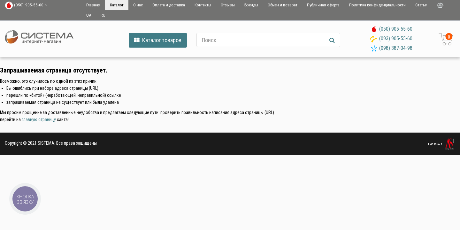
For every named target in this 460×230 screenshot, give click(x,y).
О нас (138, 5)
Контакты (203, 5)
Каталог (117, 5)
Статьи (421, 5)
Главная (93, 5)
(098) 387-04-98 (395, 48)
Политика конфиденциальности (377, 5)
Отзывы (228, 5)
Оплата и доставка (168, 5)
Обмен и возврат (282, 5)
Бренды (251, 5)
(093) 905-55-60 (395, 38)
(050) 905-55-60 (395, 29)
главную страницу (39, 119)
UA (88, 15)
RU (103, 15)
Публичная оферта (323, 5)
